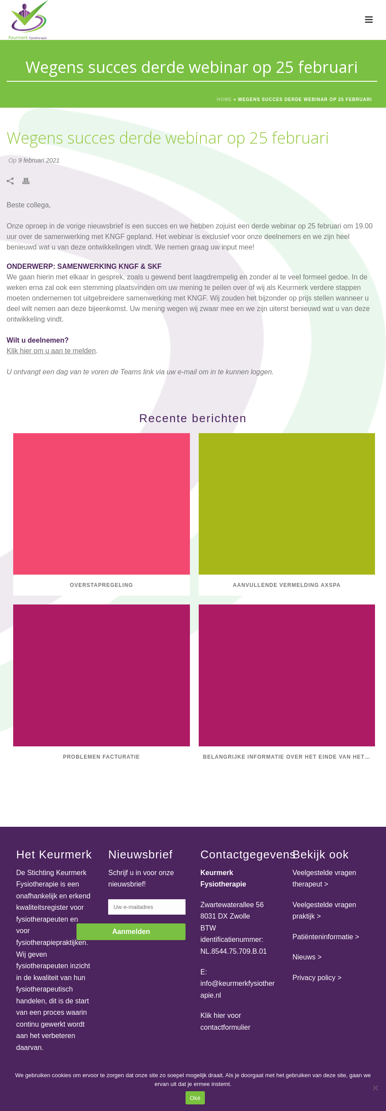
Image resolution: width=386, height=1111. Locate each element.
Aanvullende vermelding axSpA (287, 585)
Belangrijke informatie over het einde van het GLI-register (289, 757)
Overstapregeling (101, 585)
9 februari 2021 (38, 160)
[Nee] (375, 1087)
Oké (195, 1098)
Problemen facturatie (101, 757)
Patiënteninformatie (322, 937)
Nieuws (303, 957)
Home (224, 99)
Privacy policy (313, 977)
